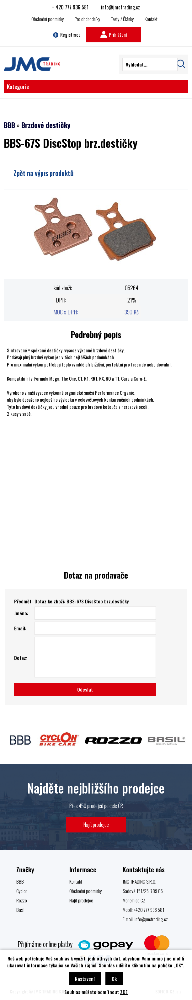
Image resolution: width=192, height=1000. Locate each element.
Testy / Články (122, 18)
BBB (9, 125)
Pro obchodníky (87, 18)
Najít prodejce (96, 824)
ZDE (124, 991)
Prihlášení (113, 34)
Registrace (67, 34)
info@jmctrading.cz (120, 7)
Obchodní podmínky (47, 18)
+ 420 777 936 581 (70, 7)
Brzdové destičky (45, 125)
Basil (20, 909)
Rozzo (21, 900)
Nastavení (85, 978)
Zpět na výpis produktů (43, 173)
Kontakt (151, 18)
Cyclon (22, 890)
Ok (114, 978)
